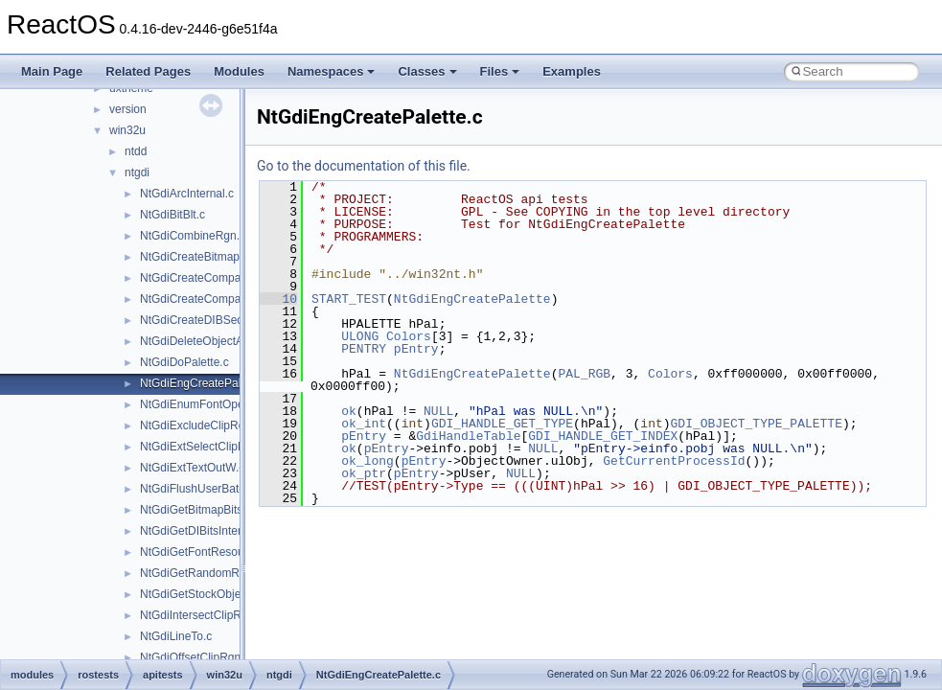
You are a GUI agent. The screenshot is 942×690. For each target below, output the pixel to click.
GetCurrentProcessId (674, 461)
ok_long (367, 461)
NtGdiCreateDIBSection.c (205, 320)
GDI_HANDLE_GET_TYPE (502, 423)
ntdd (136, 151)
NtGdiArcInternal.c (187, 193)
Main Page (51, 71)
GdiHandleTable (468, 436)
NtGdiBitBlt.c (172, 214)
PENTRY (363, 348)
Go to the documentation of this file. (364, 165)
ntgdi (137, 172)
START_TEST (348, 299)
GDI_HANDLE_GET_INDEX (603, 436)
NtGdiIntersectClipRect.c (202, 615)
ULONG (360, 336)
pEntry (416, 348)
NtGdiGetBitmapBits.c (196, 510)
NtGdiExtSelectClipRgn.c (203, 446)
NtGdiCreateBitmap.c (194, 257)
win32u (127, 130)
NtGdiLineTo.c (176, 636)
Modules (239, 71)
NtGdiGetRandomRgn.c (201, 573)
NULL (438, 411)
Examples (571, 71)
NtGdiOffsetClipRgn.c (195, 657)
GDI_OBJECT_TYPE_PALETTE (755, 423)
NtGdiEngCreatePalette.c (204, 383)
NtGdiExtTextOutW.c (192, 467)
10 (278, 299)
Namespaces (331, 71)
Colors (408, 336)
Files (500, 71)
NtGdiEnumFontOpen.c (200, 404)
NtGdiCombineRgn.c (192, 235)
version (128, 109)
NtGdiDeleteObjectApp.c (202, 341)
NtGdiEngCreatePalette (472, 299)
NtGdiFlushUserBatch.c (200, 488)
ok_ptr (363, 473)
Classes (427, 71)
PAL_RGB (584, 373)
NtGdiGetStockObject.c (199, 594)
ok (348, 411)
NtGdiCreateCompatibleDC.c (213, 299)
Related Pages (148, 71)
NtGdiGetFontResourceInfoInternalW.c (238, 552)
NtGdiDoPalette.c (184, 362)
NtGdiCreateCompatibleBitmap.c (223, 278)
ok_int (363, 423)
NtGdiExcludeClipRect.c (201, 425)
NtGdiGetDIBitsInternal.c (202, 531)
